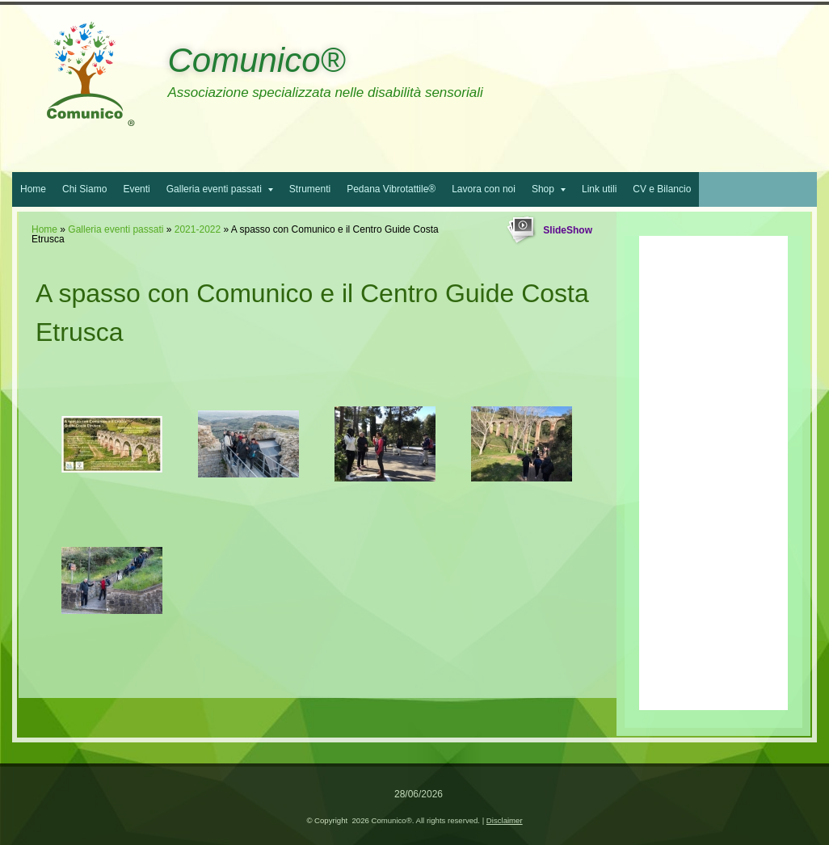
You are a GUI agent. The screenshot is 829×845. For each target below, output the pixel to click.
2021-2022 (198, 229)
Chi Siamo (84, 189)
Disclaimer (504, 820)
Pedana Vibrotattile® (391, 189)
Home (33, 189)
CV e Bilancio (662, 189)
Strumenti (309, 189)
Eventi (136, 189)
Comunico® (256, 60)
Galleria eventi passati (219, 189)
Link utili (599, 189)
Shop (549, 189)
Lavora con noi (483, 189)
